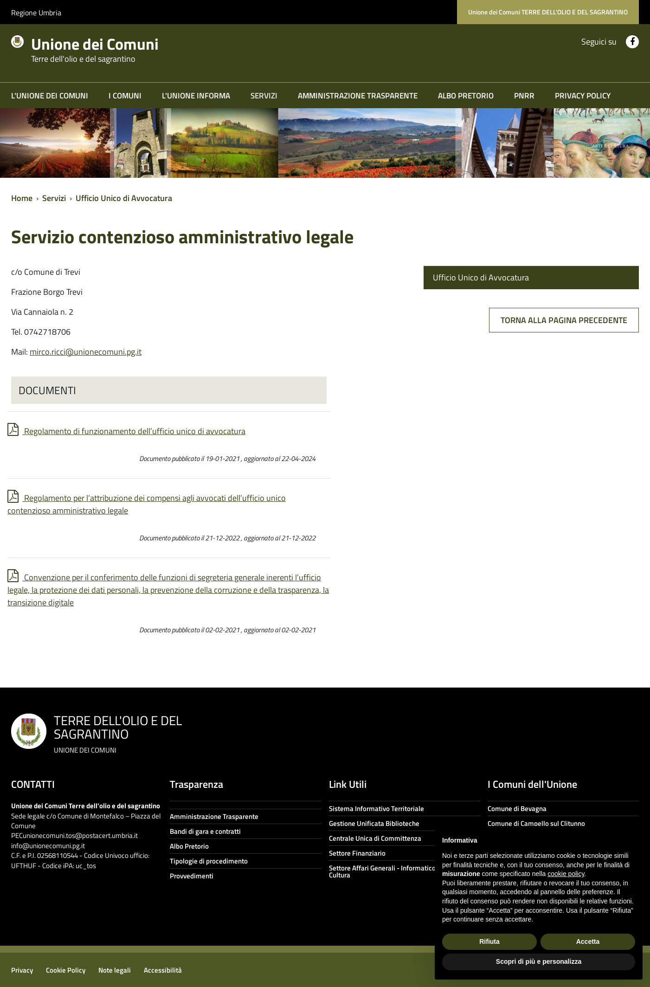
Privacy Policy (583, 96)
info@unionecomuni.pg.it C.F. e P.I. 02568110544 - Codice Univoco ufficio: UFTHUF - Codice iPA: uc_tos (80, 855)
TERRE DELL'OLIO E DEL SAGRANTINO (118, 732)
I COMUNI (125, 96)
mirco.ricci (86, 351)
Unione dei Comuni (105, 47)
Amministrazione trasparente (358, 96)
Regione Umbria (36, 12)
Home (21, 198)
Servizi (264, 96)
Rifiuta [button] (489, 941)
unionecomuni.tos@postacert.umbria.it (80, 835)
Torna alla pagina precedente (564, 320)
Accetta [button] (588, 941)
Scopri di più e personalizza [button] (538, 961)
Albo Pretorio (466, 96)
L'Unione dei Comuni (49, 96)
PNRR (524, 96)
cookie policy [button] (565, 873)
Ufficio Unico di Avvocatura (124, 198)
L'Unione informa (196, 96)
